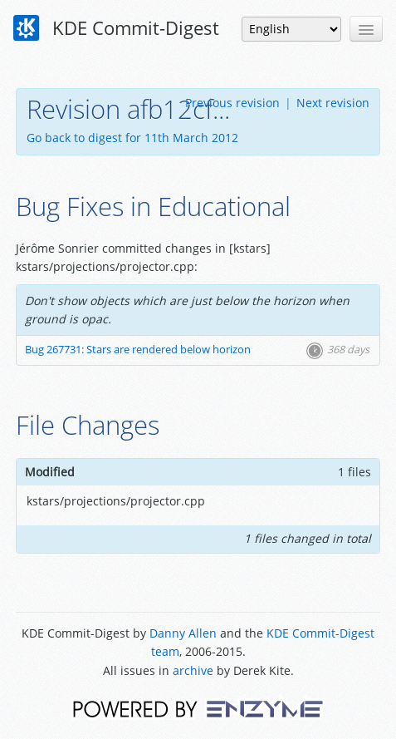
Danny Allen (183, 633)
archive (193, 670)
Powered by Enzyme (198, 707)
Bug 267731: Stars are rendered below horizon (138, 349)
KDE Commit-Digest (116, 28)
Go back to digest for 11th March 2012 (132, 137)
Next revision (332, 103)
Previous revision (232, 103)
